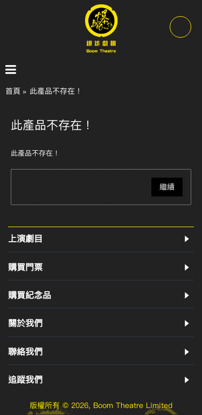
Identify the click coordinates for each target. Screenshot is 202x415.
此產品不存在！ (56, 91)
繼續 (167, 187)
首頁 (12, 91)
